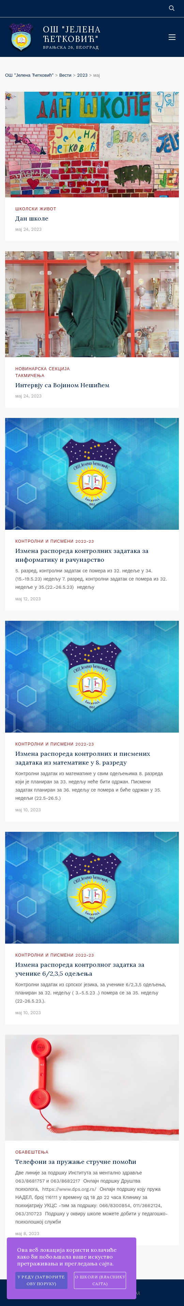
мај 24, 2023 (28, 229)
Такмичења (30, 375)
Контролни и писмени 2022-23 (54, 541)
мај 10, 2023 (28, 809)
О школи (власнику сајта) (100, 1280)
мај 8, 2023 (27, 1233)
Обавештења (31, 1152)
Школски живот (35, 209)
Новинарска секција (42, 368)
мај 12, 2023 (28, 598)
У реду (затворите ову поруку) (41, 1280)
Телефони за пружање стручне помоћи (75, 1162)
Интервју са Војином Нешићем (62, 385)
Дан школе (31, 218)
